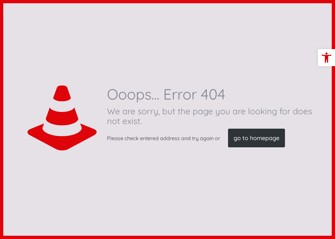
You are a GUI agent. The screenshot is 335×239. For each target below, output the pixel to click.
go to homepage (256, 138)
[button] (326, 57)
